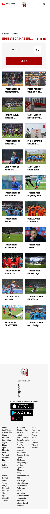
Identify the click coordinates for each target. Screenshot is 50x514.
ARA (24, 61)
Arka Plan (20, 445)
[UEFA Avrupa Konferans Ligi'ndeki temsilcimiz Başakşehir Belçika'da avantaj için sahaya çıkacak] (35, 213)
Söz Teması (21, 460)
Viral (4, 453)
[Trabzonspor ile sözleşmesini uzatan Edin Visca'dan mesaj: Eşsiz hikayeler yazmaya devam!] (12, 83)
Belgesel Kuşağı (23, 455)
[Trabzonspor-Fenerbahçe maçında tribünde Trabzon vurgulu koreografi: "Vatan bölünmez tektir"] (35, 265)
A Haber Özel (7, 433)
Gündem (5, 435)
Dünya (4, 445)
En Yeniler (6, 478)
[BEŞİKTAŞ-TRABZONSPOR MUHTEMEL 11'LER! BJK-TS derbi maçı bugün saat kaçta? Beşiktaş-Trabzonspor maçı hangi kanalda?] (12, 317)
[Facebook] (24, 385)
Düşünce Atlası (22, 430)
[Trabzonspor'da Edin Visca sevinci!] (35, 291)
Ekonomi (5, 438)
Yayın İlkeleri (22, 501)
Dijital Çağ (20, 468)
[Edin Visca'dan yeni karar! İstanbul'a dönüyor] (12, 161)
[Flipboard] (24, 394)
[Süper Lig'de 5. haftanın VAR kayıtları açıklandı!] (35, 109)
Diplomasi (20, 458)
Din (3, 460)
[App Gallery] (24, 418)
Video (4, 428)
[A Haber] (24, 4)
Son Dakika (6, 440)
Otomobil (5, 458)
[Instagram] (24, 390)
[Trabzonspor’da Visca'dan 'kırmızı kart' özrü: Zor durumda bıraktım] (12, 135)
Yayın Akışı (21, 493)
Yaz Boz (20, 433)
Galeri (4, 476)
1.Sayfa (19, 473)
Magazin (5, 450)
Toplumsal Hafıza (23, 438)
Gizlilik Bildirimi (23, 496)
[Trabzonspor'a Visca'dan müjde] (12, 291)
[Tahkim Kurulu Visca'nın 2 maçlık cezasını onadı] (12, 109)
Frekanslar (21, 488)
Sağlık (4, 465)
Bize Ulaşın (21, 481)
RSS (18, 478)
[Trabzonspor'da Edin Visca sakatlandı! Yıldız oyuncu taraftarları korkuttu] (12, 265)
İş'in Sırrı (20, 465)
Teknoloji (5, 455)
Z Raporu (20, 470)
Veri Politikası (22, 486)
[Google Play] (24, 413)
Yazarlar (5, 468)
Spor (4, 448)
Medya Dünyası (22, 463)
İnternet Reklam (23, 476)
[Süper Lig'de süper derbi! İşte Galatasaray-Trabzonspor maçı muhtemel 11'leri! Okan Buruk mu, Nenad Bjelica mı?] (35, 161)
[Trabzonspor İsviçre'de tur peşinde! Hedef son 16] (12, 239)
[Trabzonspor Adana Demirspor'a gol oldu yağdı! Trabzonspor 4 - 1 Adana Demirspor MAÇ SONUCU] (12, 213)
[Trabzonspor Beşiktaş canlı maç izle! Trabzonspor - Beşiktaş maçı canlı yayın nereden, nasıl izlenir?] (35, 187)
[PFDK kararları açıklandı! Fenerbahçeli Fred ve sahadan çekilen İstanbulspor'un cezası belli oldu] (35, 135)
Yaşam (4, 443)
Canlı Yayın (6, 430)
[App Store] (24, 406)
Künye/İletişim (22, 483)
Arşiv (19, 491)
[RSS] (24, 396)
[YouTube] (24, 392)
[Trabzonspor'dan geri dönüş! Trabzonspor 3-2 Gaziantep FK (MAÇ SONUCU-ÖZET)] (35, 317)
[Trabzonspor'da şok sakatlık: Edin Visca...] (12, 187)
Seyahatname (22, 453)
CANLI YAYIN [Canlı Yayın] (9, 4)
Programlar (21, 428)
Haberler (5, 34)
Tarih (4, 463)
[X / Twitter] (24, 387)
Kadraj (19, 435)
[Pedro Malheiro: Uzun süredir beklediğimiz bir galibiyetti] (35, 83)
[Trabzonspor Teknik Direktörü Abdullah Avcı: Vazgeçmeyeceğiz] (35, 239)
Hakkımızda (21, 498)
